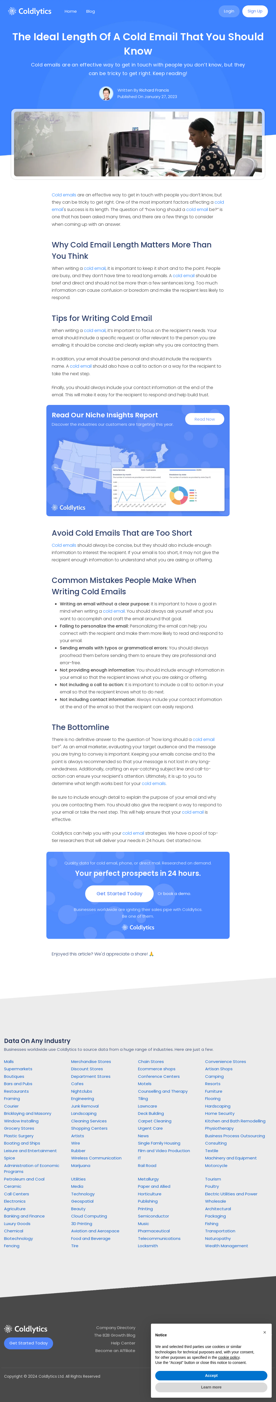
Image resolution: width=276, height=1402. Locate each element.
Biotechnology (18, 1238)
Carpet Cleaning (154, 1121)
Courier (11, 1106)
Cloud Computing (89, 1216)
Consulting (216, 1143)
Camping (214, 1076)
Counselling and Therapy (163, 1091)
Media (77, 1186)
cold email (197, 209)
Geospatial (82, 1201)
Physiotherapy (219, 1128)
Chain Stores (151, 1061)
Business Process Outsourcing (235, 1136)
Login (229, 11)
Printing (145, 1209)
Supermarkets (18, 1069)
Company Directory (115, 1327)
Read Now (205, 420)
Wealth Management (226, 1246)
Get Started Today (119, 897)
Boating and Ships (22, 1143)
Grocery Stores (19, 1128)
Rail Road (147, 1165)
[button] (264, 1332)
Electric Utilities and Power (231, 1194)
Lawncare (147, 1106)
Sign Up (255, 11)
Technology (83, 1194)
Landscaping (83, 1113)
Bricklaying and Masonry (27, 1113)
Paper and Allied (154, 1186)
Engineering (82, 1098)
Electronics (15, 1201)
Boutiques (14, 1076)
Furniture (213, 1091)
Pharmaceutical (154, 1231)
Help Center (123, 1343)
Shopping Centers (89, 1128)
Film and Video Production (164, 1150)
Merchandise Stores (91, 1061)
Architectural (218, 1209)
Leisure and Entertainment (30, 1150)
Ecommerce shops (156, 1069)
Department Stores (91, 1076)
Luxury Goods (17, 1223)
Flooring (212, 1098)
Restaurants (16, 1091)
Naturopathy (218, 1238)
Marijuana (80, 1165)
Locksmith (148, 1246)
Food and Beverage (91, 1238)
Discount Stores (87, 1069)
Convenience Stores (225, 1061)
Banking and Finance (24, 1216)
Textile (211, 1150)
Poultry (212, 1186)
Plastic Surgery (18, 1136)
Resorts (212, 1083)
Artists (77, 1136)
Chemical (13, 1231)
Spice (9, 1158)
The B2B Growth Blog (114, 1335)
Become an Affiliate (115, 1350)
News (143, 1136)
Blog (90, 11)
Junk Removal (85, 1106)
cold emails (154, 783)
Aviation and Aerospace (95, 1231)
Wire (75, 1143)
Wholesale (215, 1201)
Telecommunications (159, 1238)
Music (143, 1223)
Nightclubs (81, 1091)
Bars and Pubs (18, 1083)
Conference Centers (159, 1076)
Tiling (143, 1098)
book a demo (176, 897)
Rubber (78, 1150)
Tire (74, 1246)
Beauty (78, 1209)
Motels (144, 1083)
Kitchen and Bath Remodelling (235, 1121)
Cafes (77, 1083)
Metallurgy (148, 1179)
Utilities (78, 1179)
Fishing (211, 1223)
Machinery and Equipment (231, 1158)
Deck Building (151, 1113)
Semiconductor (153, 1216)
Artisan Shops (219, 1069)
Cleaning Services (89, 1121)
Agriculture (15, 1209)
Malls (9, 1061)
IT (139, 1158)
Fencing (11, 1246)
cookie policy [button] (228, 1357)
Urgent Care (150, 1128)
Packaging (215, 1216)
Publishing (148, 1201)
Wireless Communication (96, 1158)
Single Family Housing (159, 1143)
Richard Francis (154, 90)
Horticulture (149, 1194)
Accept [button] (211, 1375)
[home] (29, 11)
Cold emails (64, 195)
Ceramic (12, 1186)
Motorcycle (216, 1165)
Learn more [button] (211, 1387)
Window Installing (21, 1121)
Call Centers (16, 1194)
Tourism (213, 1179)
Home (71, 11)
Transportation (220, 1231)
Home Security (219, 1113)
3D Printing (81, 1223)
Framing (12, 1098)
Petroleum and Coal (24, 1179)
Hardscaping (217, 1106)
